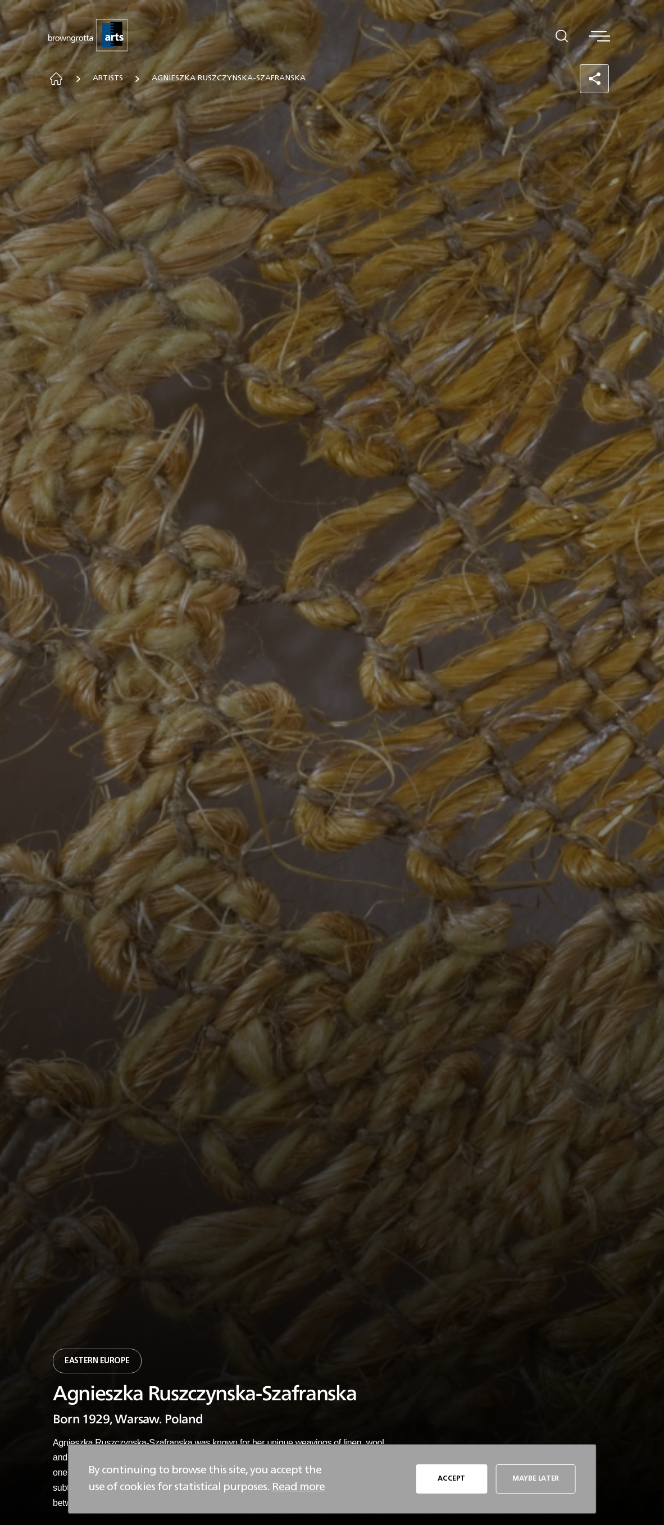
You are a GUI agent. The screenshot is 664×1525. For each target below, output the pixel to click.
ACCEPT (451, 1478)
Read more (298, 1486)
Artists (112, 79)
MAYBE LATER (535, 1478)
